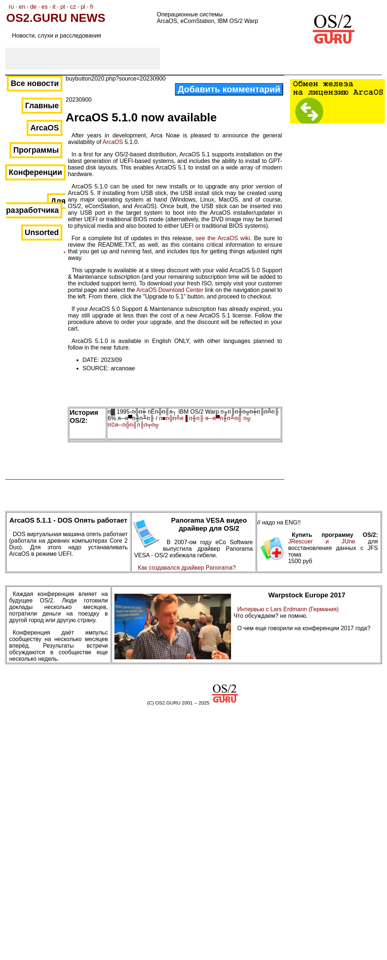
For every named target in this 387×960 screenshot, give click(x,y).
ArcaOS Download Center (169, 290)
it (53, 7)
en (22, 7)
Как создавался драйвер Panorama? (187, 568)
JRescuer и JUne (328, 541)
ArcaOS (112, 142)
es (45, 7)
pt (62, 7)
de (33, 7)
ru (11, 7)
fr (92, 7)
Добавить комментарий (229, 89)
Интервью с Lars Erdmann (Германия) (288, 609)
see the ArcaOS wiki (223, 238)
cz (73, 7)
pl (83, 7)
